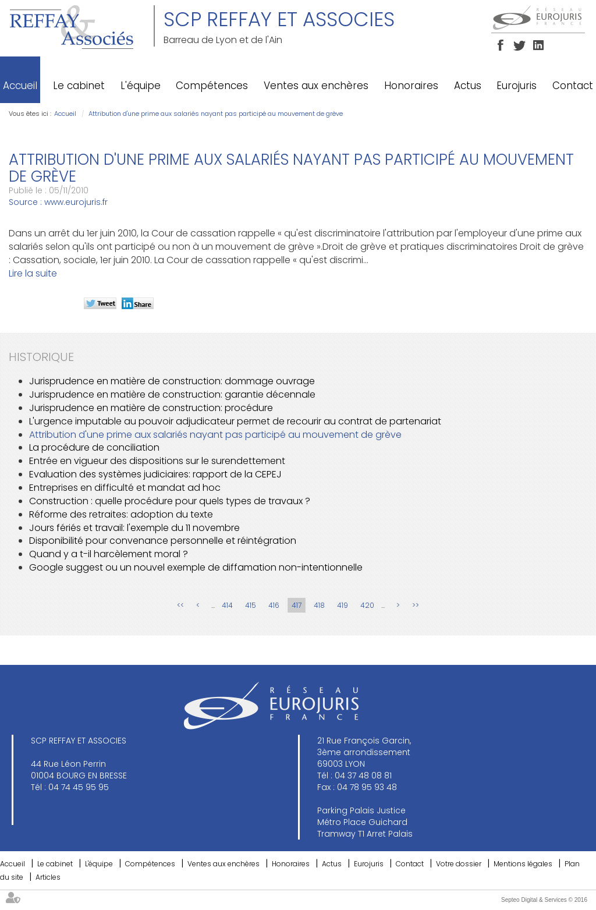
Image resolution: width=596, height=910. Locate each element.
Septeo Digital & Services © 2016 (544, 900)
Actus (467, 86)
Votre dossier (458, 864)
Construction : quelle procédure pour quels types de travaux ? (169, 501)
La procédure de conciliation (94, 447)
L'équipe (140, 86)
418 (319, 605)
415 (250, 605)
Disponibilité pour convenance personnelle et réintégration (162, 540)
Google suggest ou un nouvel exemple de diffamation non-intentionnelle (196, 567)
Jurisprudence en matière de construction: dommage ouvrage (172, 381)
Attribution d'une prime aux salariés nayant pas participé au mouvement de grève (215, 113)
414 (227, 605)
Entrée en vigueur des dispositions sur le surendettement (157, 461)
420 (367, 605)
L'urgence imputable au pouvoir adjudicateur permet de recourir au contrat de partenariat (235, 421)
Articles (48, 877)
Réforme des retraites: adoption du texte (121, 514)
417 (296, 605)
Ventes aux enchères (316, 86)
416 (273, 605)
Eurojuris (516, 86)
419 (342, 605)
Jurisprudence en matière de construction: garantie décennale (172, 394)
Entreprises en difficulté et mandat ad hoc (125, 487)
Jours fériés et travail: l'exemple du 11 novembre (134, 527)
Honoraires (411, 86)
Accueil (20, 86)
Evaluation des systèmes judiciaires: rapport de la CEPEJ (155, 474)
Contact (572, 86)
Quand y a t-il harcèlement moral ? (108, 554)
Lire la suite (33, 273)
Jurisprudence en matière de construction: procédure (151, 408)
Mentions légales (523, 864)
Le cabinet (79, 86)
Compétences (212, 86)
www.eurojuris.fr (76, 202)
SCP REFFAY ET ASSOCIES (279, 19)
